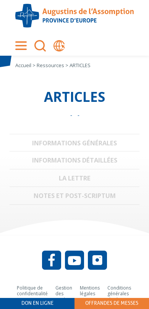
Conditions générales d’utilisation (119, 294)
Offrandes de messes (111, 303)
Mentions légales (90, 291)
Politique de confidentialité (32, 291)
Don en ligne (37, 303)
